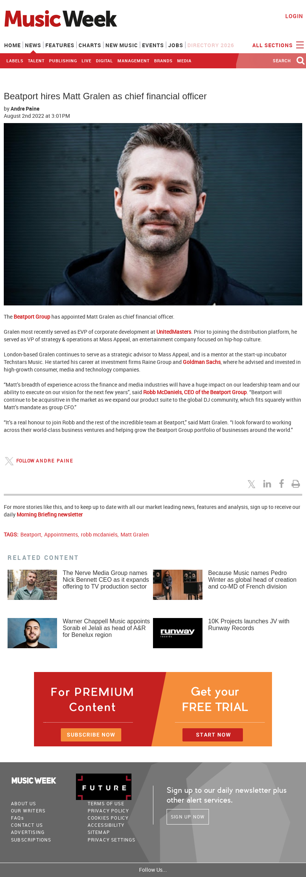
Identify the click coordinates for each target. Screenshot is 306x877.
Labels (14, 60)
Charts (90, 45)
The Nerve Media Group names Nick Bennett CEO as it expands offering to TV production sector (106, 580)
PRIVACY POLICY (108, 811)
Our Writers (28, 811)
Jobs (175, 45)
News (33, 45)
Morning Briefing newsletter (50, 514)
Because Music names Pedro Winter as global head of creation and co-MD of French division (252, 580)
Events (153, 45)
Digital (104, 60)
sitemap (99, 832)
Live (86, 60)
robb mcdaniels (99, 534)
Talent (36, 60)
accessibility (106, 825)
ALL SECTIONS (277, 44)
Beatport (30, 534)
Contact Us (27, 825)
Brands (163, 60)
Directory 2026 (210, 45)
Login (294, 16)
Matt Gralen (135, 534)
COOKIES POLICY (108, 818)
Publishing (63, 60)
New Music (121, 45)
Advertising (28, 832)
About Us (23, 803)
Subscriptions (31, 840)
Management (133, 60)
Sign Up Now (188, 817)
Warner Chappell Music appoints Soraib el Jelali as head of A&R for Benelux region (106, 628)
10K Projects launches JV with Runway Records (248, 624)
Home (12, 45)
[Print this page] (297, 483)
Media (184, 60)
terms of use (106, 803)
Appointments (61, 534)
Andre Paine (25, 108)
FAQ (17, 818)
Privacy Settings (112, 840)
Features (59, 45)
